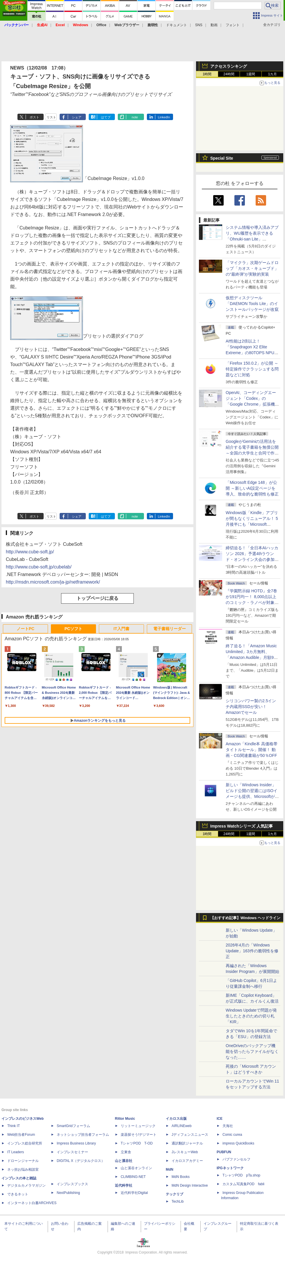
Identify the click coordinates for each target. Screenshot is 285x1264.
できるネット (17, 1194)
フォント (233, 25)
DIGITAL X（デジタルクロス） (81, 1161)
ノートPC (25, 628)
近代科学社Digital (134, 1193)
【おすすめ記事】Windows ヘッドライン (245, 918)
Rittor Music (125, 1119)
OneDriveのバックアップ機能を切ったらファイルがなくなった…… (252, 1051)
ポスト (34, 117)
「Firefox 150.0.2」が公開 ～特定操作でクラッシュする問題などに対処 (252, 369)
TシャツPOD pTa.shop (241, 1175)
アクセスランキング (228, 66)
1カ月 (272, 74)
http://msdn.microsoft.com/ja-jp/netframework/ (53, 582)
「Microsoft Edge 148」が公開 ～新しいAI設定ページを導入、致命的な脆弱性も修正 (252, 488)
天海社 (227, 1126)
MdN (169, 1169)
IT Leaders (15, 1152)
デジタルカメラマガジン (26, 1185)
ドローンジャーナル (23, 1161)
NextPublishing (68, 1193)
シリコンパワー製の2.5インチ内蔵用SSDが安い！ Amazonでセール (251, 706)
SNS (198, 25)
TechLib (178, 1201)
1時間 (207, 74)
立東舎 (126, 1152)
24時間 (228, 74)
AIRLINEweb (182, 1126)
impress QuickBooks (238, 1143)
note (135, 117)
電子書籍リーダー (169, 628)
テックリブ (174, 1194)
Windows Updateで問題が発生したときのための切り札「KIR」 (251, 1016)
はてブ (106, 117)
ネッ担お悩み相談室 (23, 1169)
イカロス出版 (176, 1119)
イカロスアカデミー (187, 1161)
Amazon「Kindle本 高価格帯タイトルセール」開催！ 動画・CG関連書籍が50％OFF (251, 749)
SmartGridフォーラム (73, 1126)
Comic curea (232, 1135)
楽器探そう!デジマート (138, 1135)
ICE (219, 1119)
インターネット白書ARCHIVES (31, 1203)
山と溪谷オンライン (136, 1168)
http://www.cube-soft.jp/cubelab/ (39, 566)
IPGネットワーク (230, 1168)
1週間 (250, 74)
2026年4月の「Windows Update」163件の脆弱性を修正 (252, 951)
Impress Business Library (76, 1143)
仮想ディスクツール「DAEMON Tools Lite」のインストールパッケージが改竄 (252, 303)
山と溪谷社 (123, 1161)
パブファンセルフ (236, 1159)
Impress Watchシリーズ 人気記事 (241, 826)
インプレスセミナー (72, 1152)
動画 (214, 25)
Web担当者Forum (21, 1135)
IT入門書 (121, 628)
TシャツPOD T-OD (137, 1143)
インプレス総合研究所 (24, 1143)
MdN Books (181, 1177)
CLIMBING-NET (133, 1177)
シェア (76, 117)
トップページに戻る (97, 598)
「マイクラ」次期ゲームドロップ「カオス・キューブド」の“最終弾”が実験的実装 (252, 268)
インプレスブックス (72, 1184)
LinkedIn (164, 117)
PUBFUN (224, 1152)
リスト (51, 117)
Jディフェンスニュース (190, 1135)
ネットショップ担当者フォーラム (83, 1135)
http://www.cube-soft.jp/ (30, 551)
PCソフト (73, 628)
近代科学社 (123, 1185)
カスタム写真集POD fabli (243, 1184)
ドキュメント (176, 25)
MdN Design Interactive (190, 1185)
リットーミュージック (138, 1126)
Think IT (13, 1126)
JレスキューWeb (185, 1152)
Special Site (221, 158)
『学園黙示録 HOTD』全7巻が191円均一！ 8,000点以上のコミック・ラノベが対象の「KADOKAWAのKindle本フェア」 (252, 602)
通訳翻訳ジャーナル (187, 1143)
